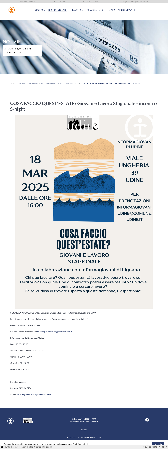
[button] (147, 420)
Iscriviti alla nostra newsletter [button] (84, 437)
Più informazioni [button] (80, 444)
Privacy (84, 430)
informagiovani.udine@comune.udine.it (132, 2)
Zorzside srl (94, 422)
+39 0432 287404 (90, 2)
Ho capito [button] (158, 444)
